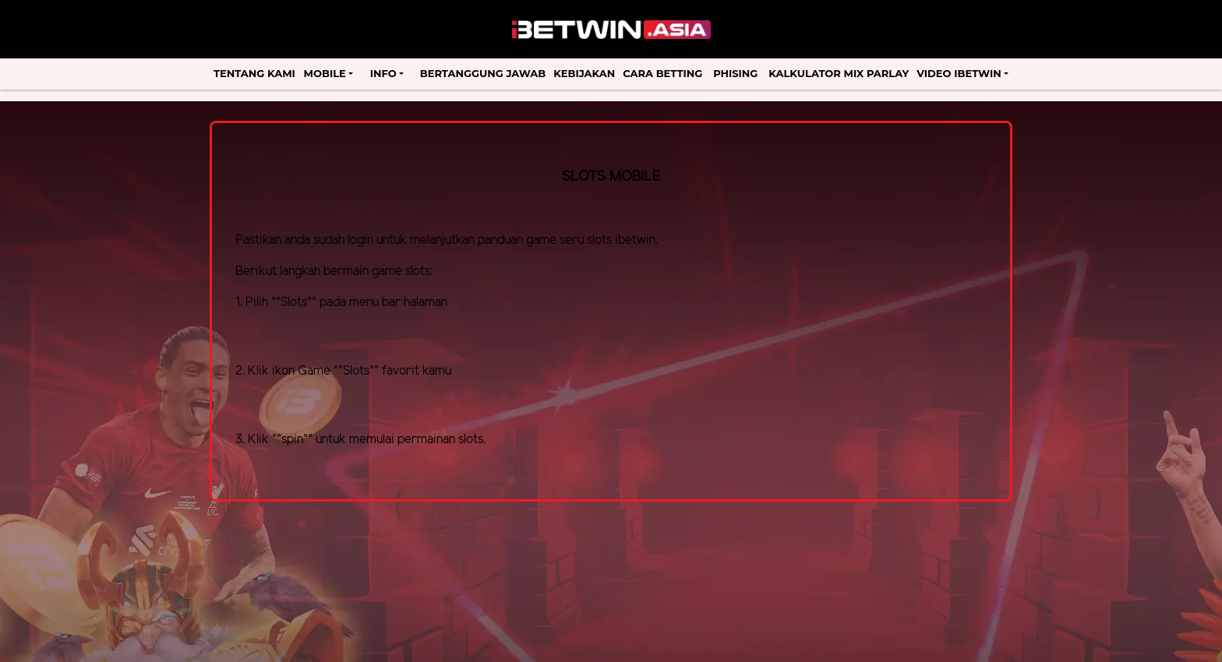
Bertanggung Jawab (483, 73)
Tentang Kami (254, 73)
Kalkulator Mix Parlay (838, 73)
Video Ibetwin (958, 73)
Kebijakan (584, 73)
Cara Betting (662, 73)
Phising (735, 73)
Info (383, 73)
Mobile (325, 73)
